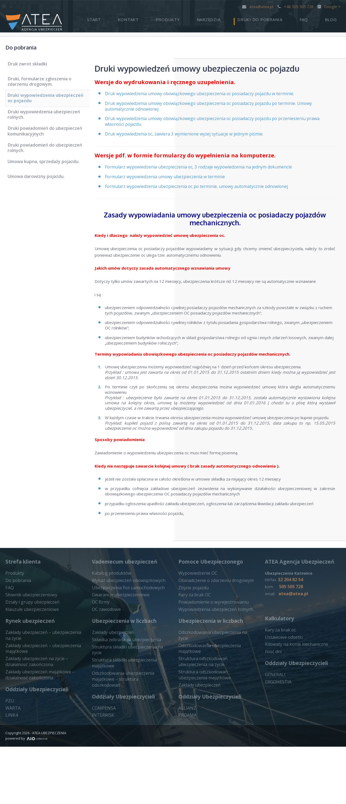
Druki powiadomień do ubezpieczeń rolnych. (47, 158)
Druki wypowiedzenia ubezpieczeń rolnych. (46, 121)
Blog (335, 17)
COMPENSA (103, 755)
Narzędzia (236, 17)
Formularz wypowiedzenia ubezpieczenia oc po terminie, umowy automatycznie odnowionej (206, 195)
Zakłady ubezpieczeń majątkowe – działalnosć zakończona (37, 733)
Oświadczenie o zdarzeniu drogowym (213, 643)
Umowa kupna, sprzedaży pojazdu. (46, 175)
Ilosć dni (272, 713)
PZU (9, 759)
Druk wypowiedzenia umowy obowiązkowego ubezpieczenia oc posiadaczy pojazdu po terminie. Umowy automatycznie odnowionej (219, 110)
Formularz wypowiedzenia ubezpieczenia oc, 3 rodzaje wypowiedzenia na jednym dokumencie (208, 174)
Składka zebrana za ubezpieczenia (123, 700)
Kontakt (171, 17)
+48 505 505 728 (296, 6)
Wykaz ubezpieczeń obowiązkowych (125, 643)
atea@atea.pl (259, 6)
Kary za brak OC (193, 657)
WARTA (12, 766)
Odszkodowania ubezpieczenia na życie (214, 694)
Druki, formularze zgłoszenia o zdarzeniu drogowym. (42, 83)
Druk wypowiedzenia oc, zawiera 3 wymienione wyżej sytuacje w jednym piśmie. (192, 140)
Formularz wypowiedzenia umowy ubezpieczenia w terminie (171, 185)
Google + (329, 6)
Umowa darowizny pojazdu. (39, 190)
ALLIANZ (186, 760)
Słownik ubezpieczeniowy (28, 657)
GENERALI (274, 736)
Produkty (203, 17)
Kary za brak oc (279, 693)
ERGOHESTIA (278, 743)
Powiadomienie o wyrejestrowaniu (210, 664)
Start (144, 17)
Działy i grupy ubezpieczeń (30, 664)
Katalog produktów (110, 637)
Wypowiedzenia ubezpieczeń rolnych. (213, 671)
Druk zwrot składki (30, 65)
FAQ (315, 17)
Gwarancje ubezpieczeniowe (118, 657)
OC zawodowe (105, 671)
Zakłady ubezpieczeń (111, 694)
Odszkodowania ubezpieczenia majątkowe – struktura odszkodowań (126, 729)
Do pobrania (27, 46)
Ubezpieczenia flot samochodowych (125, 650)
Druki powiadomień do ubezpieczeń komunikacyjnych (47, 140)
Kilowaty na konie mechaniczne (293, 707)
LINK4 (11, 773)
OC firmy (100, 664)
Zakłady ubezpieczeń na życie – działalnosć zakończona (34, 721)
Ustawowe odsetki (282, 700)
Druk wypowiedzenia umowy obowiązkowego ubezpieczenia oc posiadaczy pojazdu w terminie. (209, 97)
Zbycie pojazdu (192, 650)
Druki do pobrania (279, 17)
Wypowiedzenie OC (196, 637)
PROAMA (187, 767)
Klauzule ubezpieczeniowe (29, 671)
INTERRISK (102, 762)
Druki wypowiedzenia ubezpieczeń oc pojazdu (46, 102)
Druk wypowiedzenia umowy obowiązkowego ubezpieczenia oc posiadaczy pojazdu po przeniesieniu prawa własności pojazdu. (222, 126)
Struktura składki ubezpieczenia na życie (129, 707)
